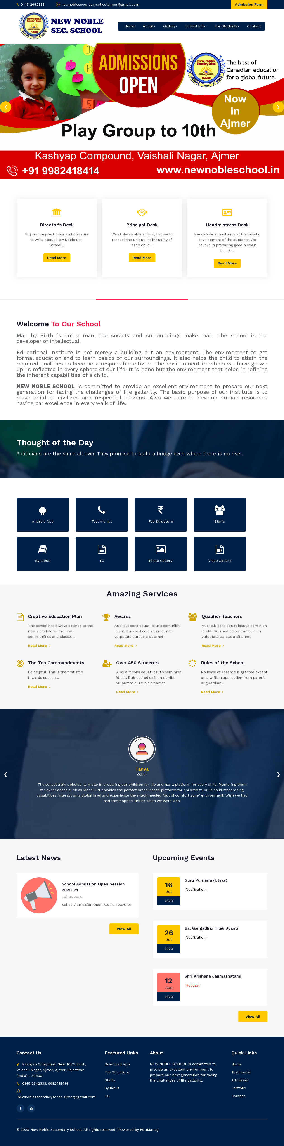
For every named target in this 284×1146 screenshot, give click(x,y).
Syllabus (112, 1088)
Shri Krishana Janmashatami (213, 976)
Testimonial (241, 1072)
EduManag (149, 1129)
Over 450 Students (137, 662)
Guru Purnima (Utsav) (206, 880)
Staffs (110, 1080)
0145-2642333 (33, 4)
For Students (226, 26)
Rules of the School (223, 662)
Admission (240, 1080)
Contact (254, 26)
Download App (117, 1064)
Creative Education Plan (55, 616)
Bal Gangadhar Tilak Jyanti (211, 928)
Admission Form (249, 4)
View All (124, 929)
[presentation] (5, 105)
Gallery (169, 26)
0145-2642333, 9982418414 (42, 1083)
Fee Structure (117, 1072)
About (148, 26)
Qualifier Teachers (222, 616)
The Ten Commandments (56, 662)
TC (107, 1096)
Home (129, 26)
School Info (195, 26)
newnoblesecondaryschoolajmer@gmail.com (100, 4)
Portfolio (238, 1088)
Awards (122, 616)
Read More (56, 258)
